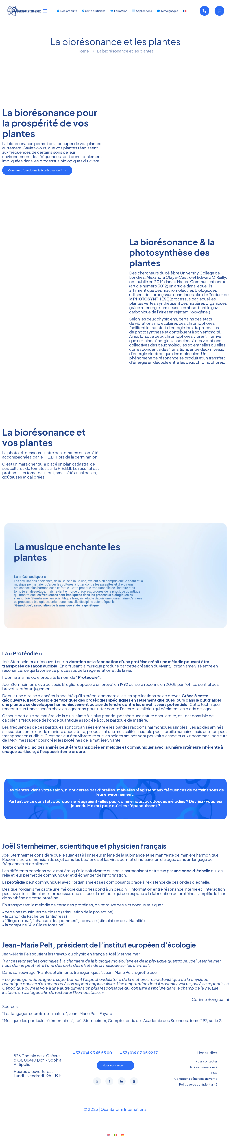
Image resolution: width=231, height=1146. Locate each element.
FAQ (214, 1080)
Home (83, 50)
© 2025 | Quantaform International (115, 1116)
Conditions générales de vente (195, 1085)
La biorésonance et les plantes (125, 50)
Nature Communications (199, 281)
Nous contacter (206, 1068)
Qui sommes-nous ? (203, 1074)
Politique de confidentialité (198, 1091)
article (180, 285)
